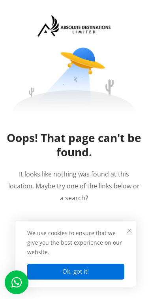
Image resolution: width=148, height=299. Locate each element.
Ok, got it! (75, 271)
